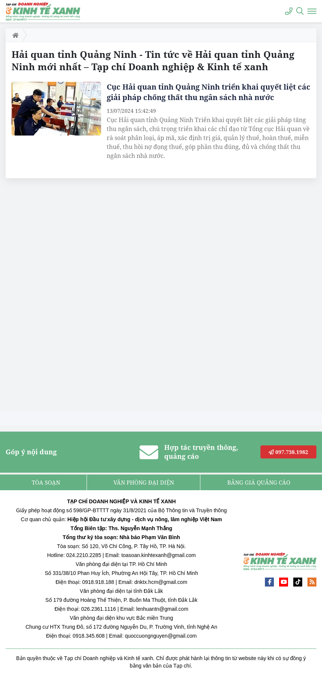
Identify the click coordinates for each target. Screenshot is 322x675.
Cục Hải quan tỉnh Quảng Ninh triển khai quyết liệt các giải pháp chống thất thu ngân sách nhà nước (208, 92)
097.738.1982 (288, 451)
